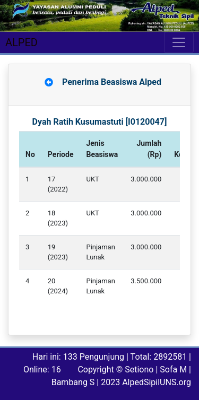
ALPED (21, 42)
